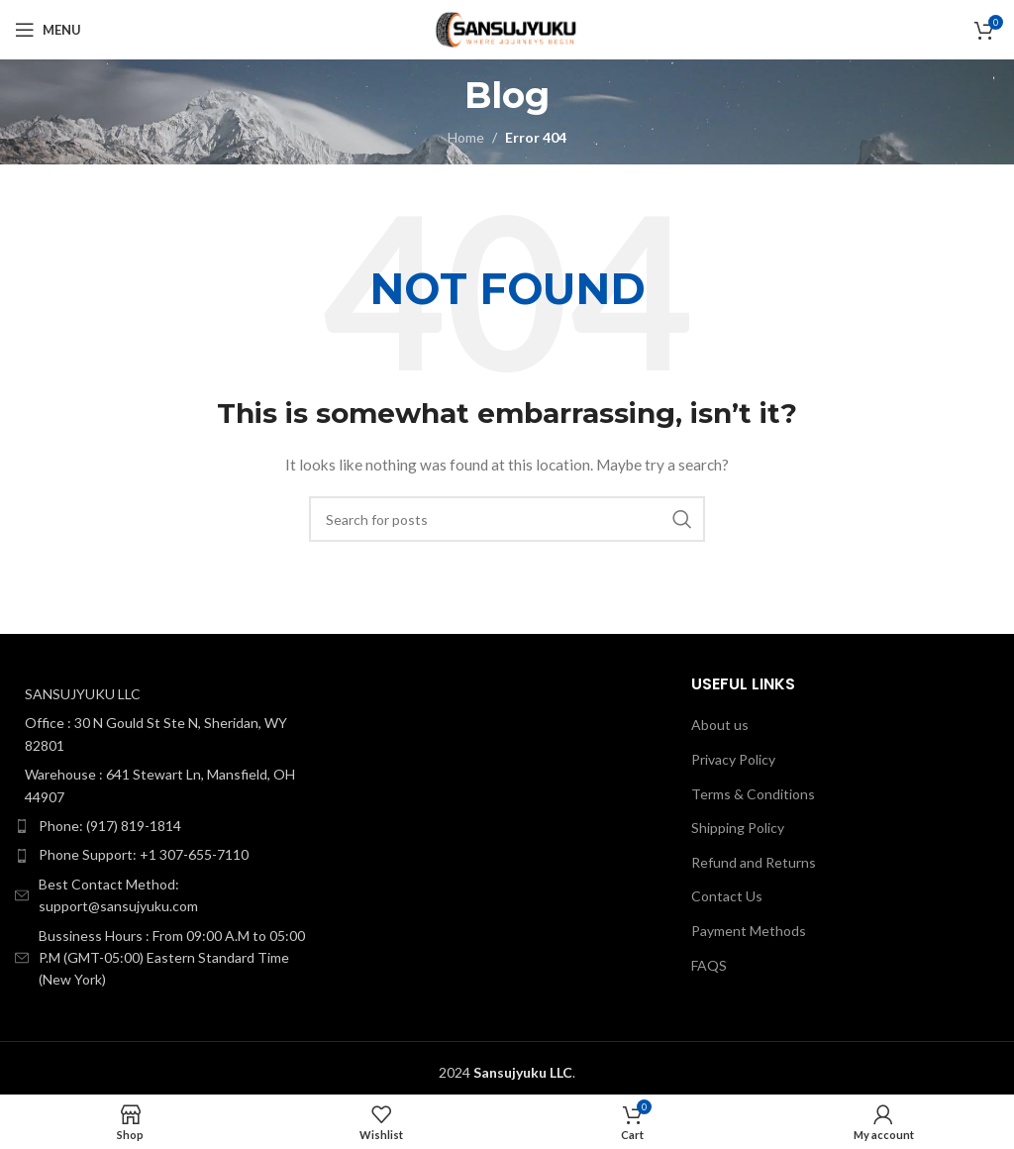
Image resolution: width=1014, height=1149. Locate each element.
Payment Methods (748, 930)
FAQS (709, 965)
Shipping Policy (737, 827)
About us (720, 724)
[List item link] (169, 826)
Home (466, 137)
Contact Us (726, 896)
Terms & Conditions (753, 793)
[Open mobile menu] (48, 30)
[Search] (507, 519)
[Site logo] (507, 28)
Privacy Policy (733, 759)
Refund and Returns (753, 862)
